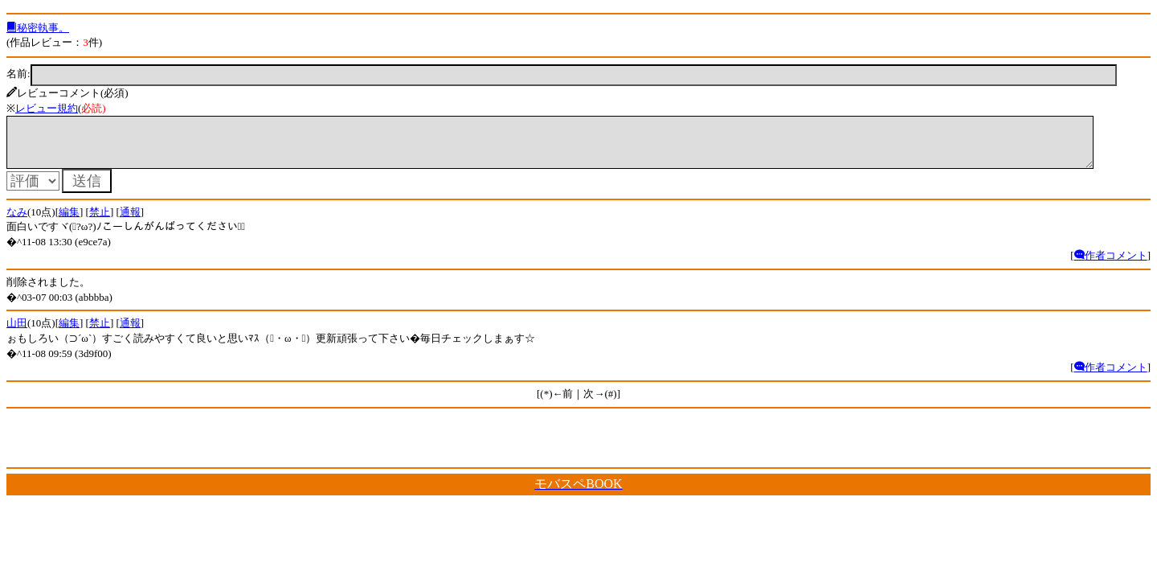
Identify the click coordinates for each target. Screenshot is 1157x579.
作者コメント (1110, 265)
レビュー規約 (46, 108)
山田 (16, 332)
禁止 (99, 222)
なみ (16, 222)
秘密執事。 (37, 28)
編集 (69, 222)
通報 (130, 222)
